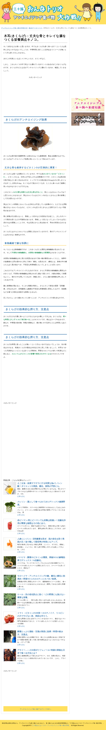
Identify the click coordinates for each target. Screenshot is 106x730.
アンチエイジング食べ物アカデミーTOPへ (35, 709)
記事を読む (21, 496)
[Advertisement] (35, 94)
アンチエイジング (35, 380)
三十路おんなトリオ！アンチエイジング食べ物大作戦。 (51, 725)
